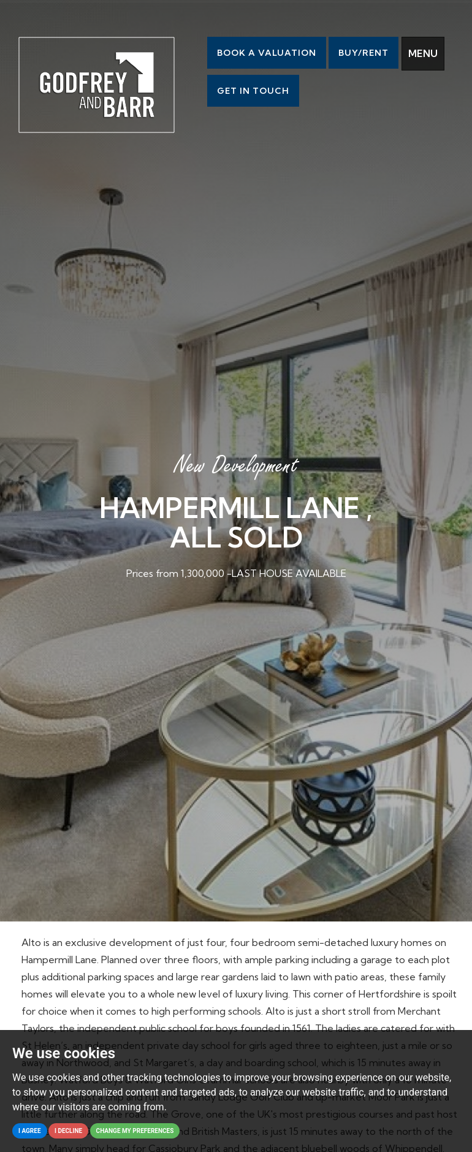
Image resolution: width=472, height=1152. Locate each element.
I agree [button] (29, 1130)
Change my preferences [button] (135, 1130)
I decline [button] (68, 1130)
